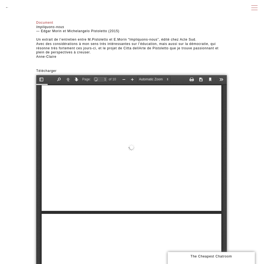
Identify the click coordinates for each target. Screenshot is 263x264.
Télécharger (46, 71)
